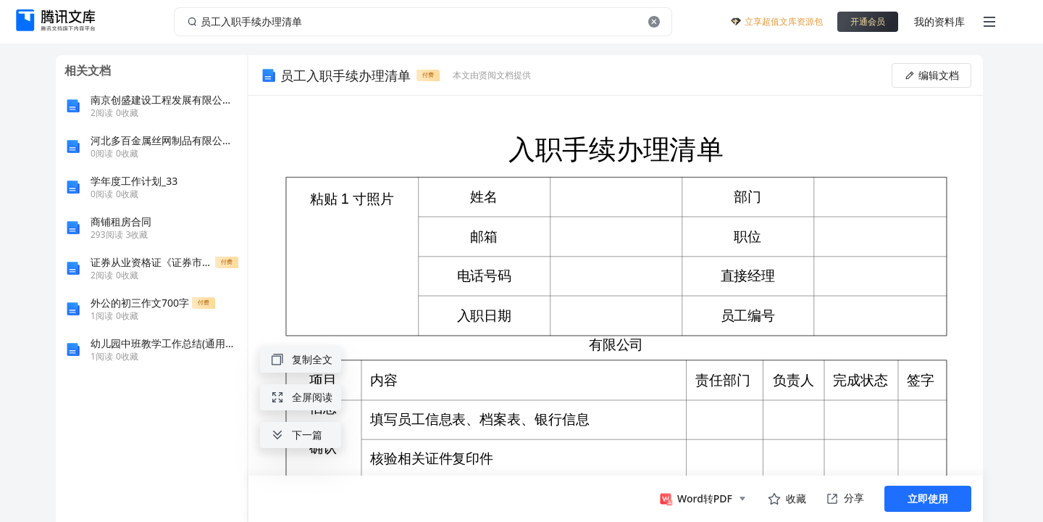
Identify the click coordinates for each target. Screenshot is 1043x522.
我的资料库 (939, 21)
